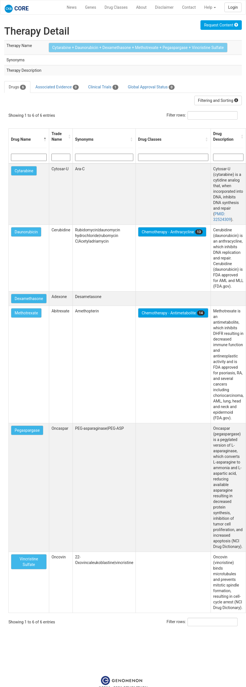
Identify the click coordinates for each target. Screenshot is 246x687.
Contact (189, 7)
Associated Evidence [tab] (56, 87)
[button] (45, 139)
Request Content (221, 25)
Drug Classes (116, 7)
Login (233, 7)
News (71, 7)
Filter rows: (176, 115)
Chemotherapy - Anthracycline (172, 231)
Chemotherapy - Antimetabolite (173, 312)
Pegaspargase (27, 430)
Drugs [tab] (17, 87)
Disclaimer (164, 7)
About (141, 7)
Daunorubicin (26, 232)
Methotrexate (26, 313)
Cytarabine (24, 171)
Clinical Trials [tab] (103, 87)
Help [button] (210, 7)
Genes (90, 7)
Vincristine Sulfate (29, 562)
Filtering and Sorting (218, 100)
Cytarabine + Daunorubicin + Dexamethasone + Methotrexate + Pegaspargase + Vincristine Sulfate (138, 47)
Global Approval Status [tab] (151, 87)
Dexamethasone (29, 298)
